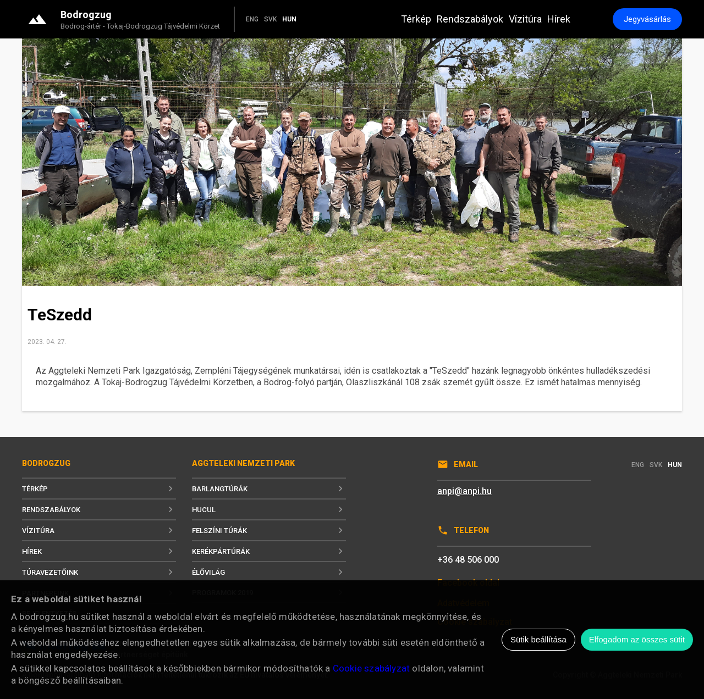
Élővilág (269, 572)
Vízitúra (525, 19)
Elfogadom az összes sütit (637, 639)
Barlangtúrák (269, 488)
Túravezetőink (99, 572)
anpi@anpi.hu (464, 491)
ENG (252, 19)
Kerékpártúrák (269, 551)
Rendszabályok (470, 19)
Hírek (558, 19)
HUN (289, 19)
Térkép (416, 19)
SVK (270, 19)
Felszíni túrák (269, 530)
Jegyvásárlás (647, 19)
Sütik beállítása (538, 639)
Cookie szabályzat (371, 668)
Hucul (269, 509)
